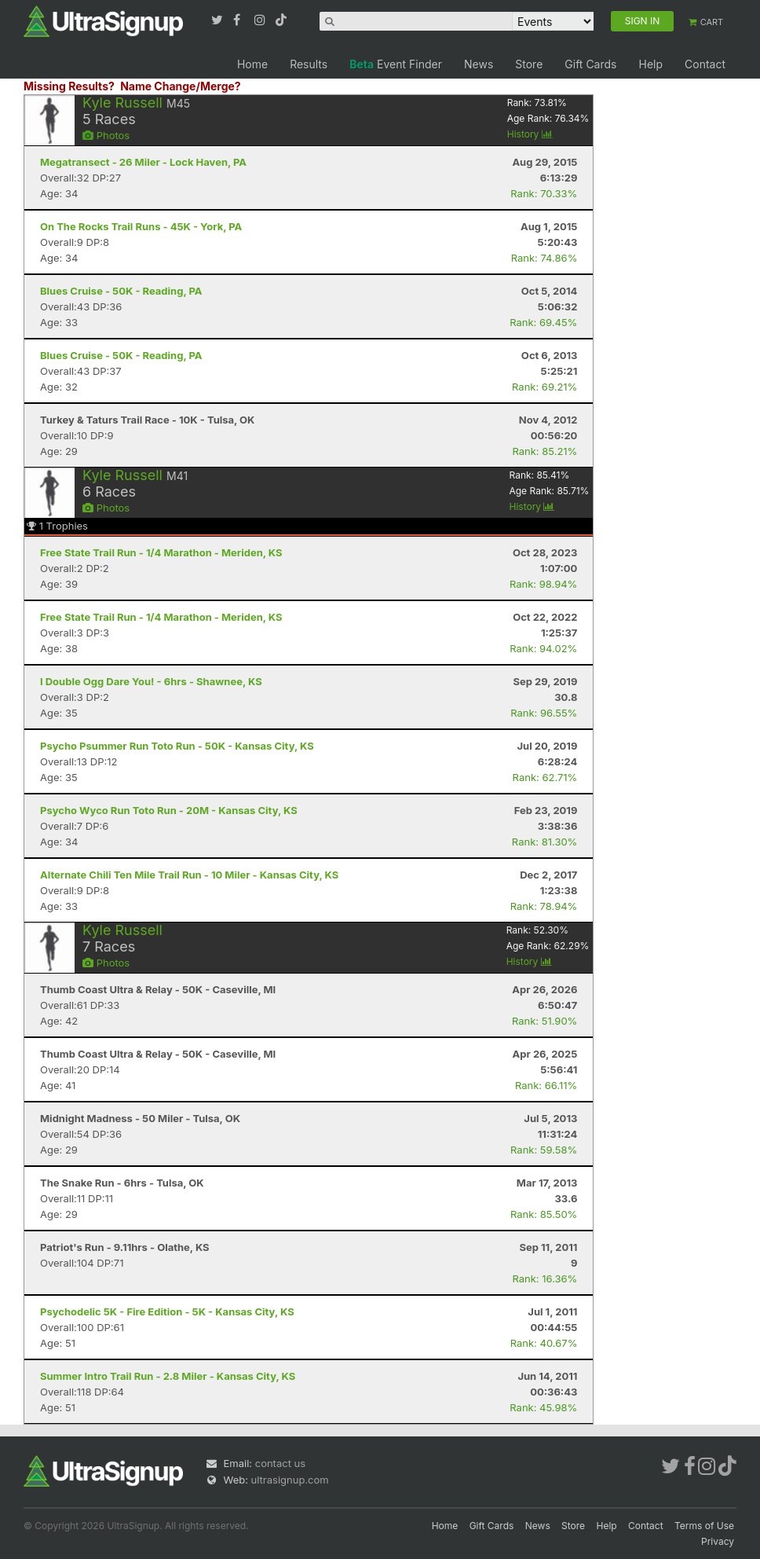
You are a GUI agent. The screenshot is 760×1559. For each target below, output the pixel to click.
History (530, 134)
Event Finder (395, 64)
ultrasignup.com (290, 1479)
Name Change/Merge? (180, 86)
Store (529, 64)
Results (308, 64)
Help (650, 64)
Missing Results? (69, 86)
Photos (106, 135)
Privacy (717, 1541)
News (478, 64)
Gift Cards (590, 64)
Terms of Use (704, 1525)
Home (252, 64)
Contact (705, 64)
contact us (280, 1463)
